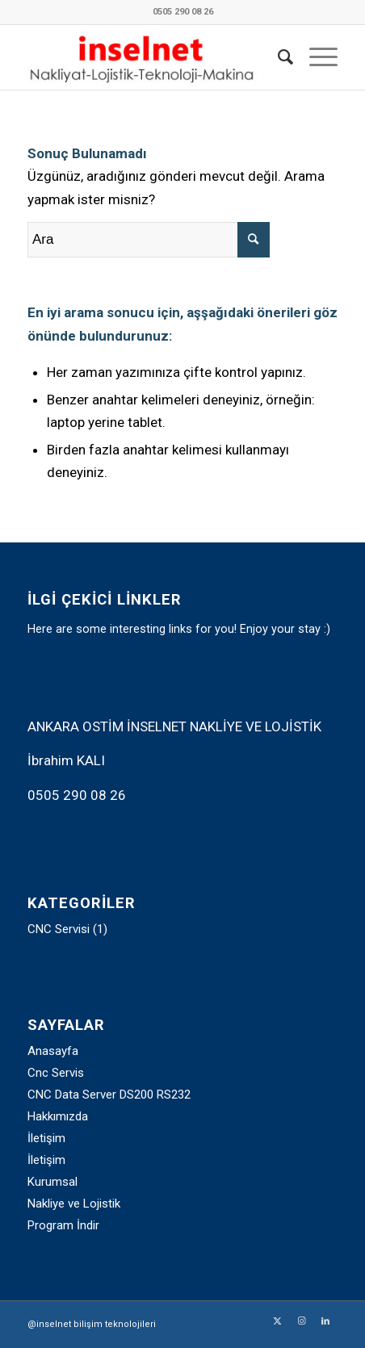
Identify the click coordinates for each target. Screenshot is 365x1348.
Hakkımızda (57, 1116)
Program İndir (63, 1225)
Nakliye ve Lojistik (73, 1203)
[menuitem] (277, 57)
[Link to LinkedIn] (325, 1321)
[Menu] (315, 57)
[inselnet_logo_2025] (151, 57)
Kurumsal (52, 1181)
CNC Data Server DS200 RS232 (109, 1094)
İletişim (46, 1138)
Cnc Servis (55, 1072)
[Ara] (277, 57)
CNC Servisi (58, 929)
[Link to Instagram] (301, 1321)
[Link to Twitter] (277, 1321)
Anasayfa (52, 1051)
